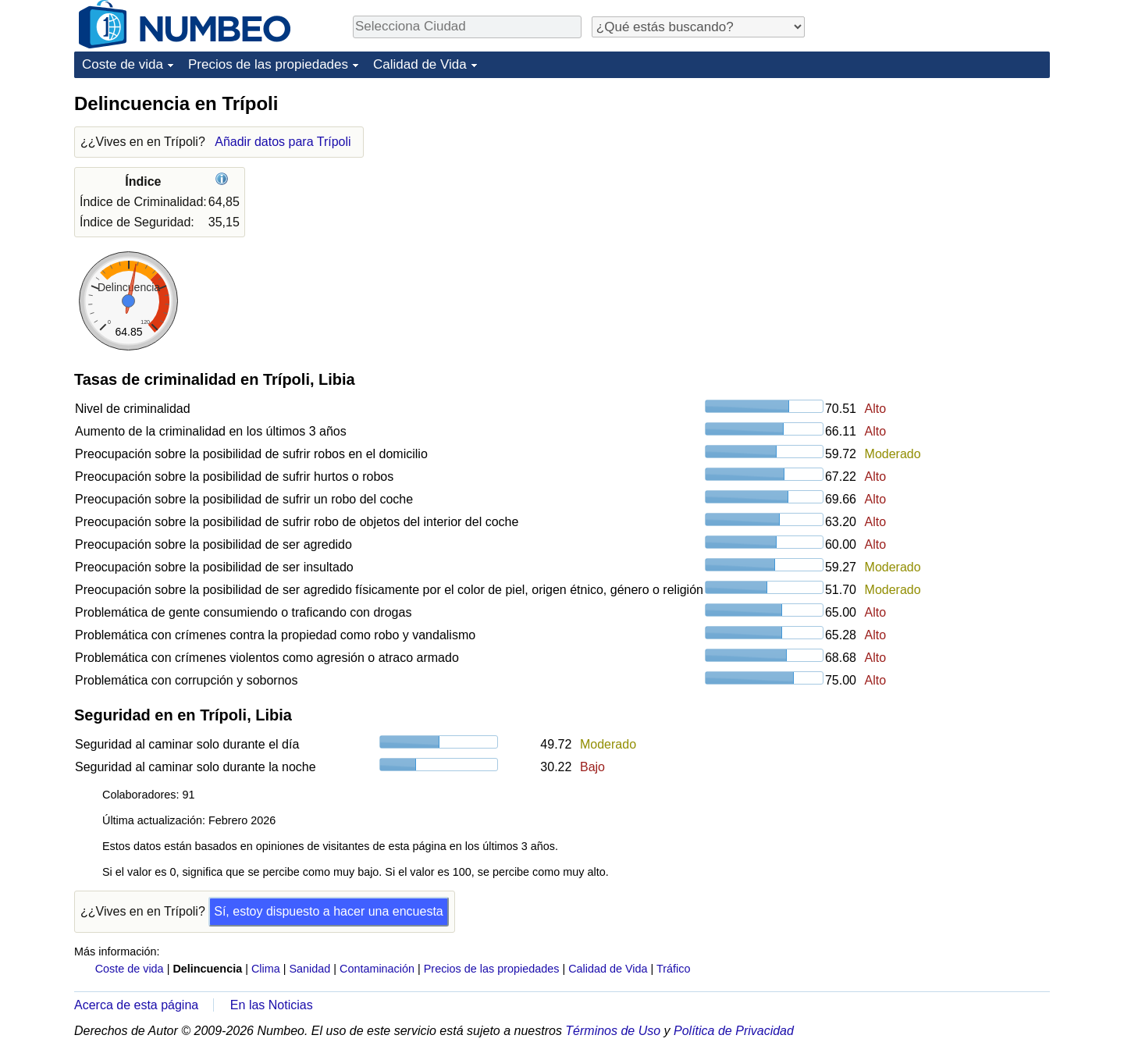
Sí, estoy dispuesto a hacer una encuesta (328, 911)
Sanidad (309, 968)
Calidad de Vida (420, 64)
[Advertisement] (933, 188)
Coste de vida (122, 64)
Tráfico (673, 968)
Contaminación (377, 968)
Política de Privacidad (734, 1030)
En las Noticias (271, 1005)
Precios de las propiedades (268, 64)
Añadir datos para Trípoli (282, 141)
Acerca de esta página (136, 1005)
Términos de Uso (612, 1030)
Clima (265, 968)
